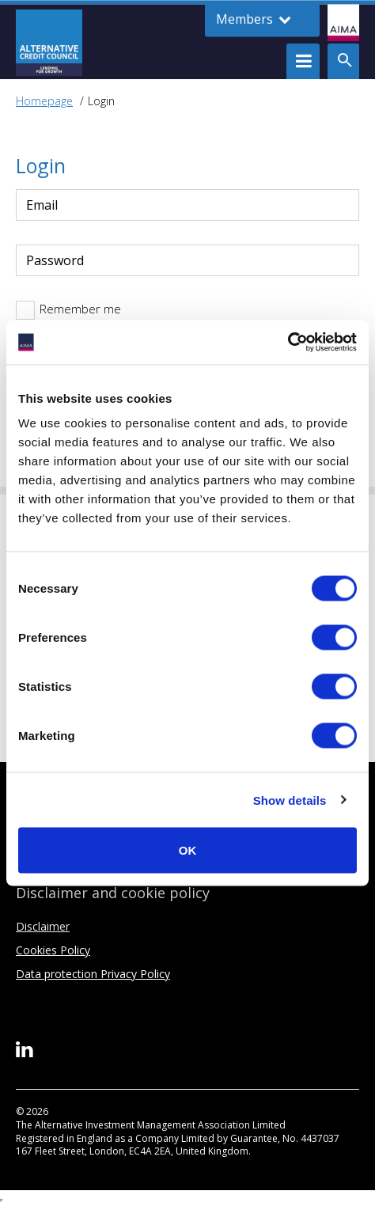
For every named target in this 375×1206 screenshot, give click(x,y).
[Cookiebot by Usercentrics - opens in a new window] (287, 342)
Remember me (80, 309)
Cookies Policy (53, 950)
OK (188, 850)
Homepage (44, 100)
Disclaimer (43, 926)
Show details (290, 799)
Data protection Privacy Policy (93, 973)
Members (253, 19)
